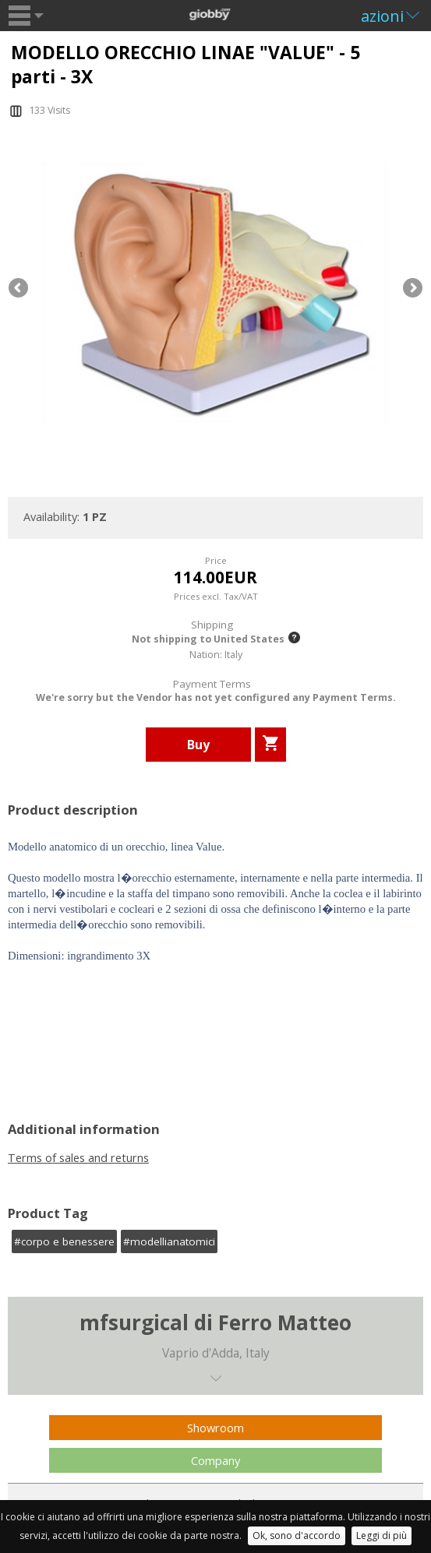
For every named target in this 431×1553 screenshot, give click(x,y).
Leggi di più (381, 1535)
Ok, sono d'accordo (297, 1535)
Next (411, 289)
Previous (19, 289)
